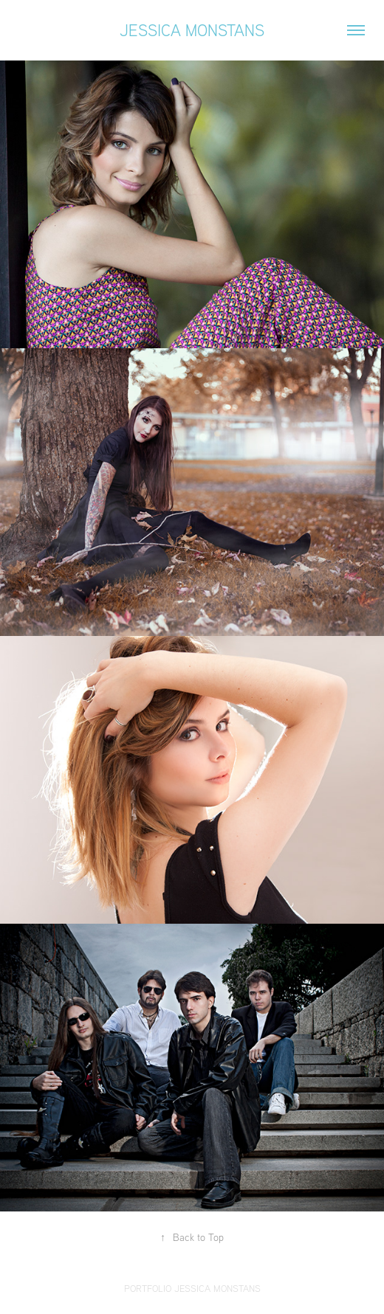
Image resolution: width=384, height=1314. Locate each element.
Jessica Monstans (192, 30)
